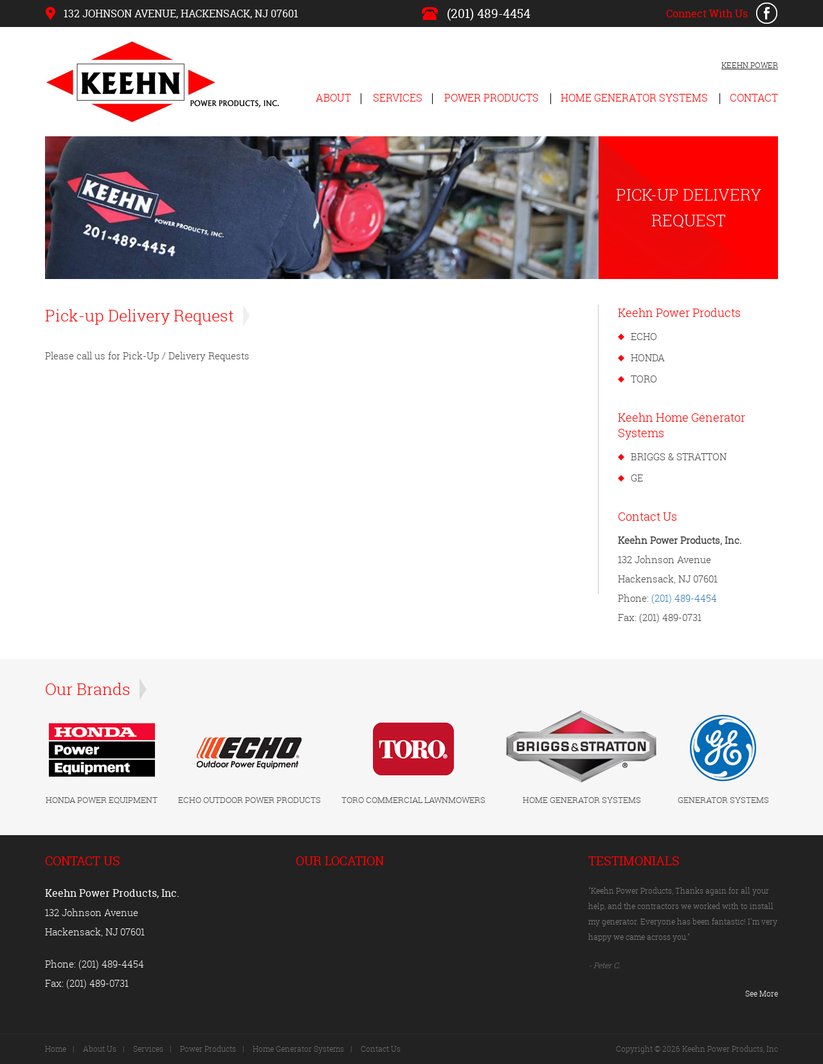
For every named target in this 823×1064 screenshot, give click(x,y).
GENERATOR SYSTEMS (723, 800)
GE (637, 477)
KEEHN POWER (749, 65)
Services (397, 98)
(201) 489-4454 (488, 13)
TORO (644, 378)
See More (761, 993)
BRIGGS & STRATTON (679, 456)
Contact (754, 98)
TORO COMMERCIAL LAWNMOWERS (413, 800)
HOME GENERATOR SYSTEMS (582, 800)
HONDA (648, 357)
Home (55, 1048)
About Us (99, 1048)
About (333, 98)
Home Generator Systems (634, 98)
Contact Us (381, 1048)
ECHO (644, 336)
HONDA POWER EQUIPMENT (102, 800)
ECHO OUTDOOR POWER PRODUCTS (249, 800)
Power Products (491, 98)
